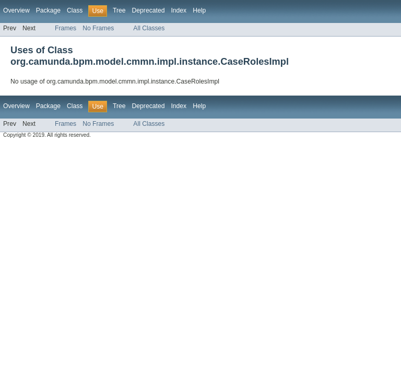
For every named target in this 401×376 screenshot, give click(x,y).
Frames (65, 28)
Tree (119, 10)
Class (74, 10)
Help (199, 10)
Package (48, 10)
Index (178, 10)
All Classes (148, 28)
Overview (16, 10)
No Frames (98, 28)
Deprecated (148, 10)
